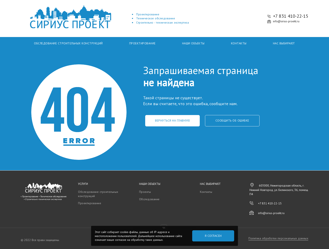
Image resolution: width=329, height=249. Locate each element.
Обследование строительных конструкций (68, 43)
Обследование (149, 199)
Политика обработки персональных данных (278, 238)
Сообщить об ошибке (232, 120)
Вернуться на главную (172, 120)
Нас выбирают (284, 43)
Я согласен (213, 236)
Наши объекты (193, 43)
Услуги (83, 184)
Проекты (145, 192)
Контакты (239, 43)
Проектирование (142, 43)
